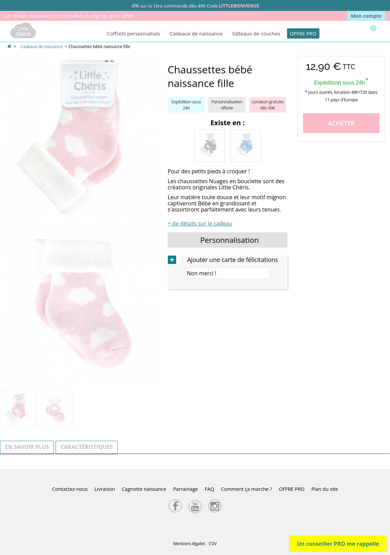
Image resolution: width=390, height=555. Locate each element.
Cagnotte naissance (144, 489)
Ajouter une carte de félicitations (232, 259)
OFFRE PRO (303, 33)
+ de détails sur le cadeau (200, 223)
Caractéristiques (87, 447)
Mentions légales (189, 543)
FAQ (209, 489)
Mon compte (366, 16)
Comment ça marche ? (246, 489)
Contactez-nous (70, 489)
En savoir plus (27, 447)
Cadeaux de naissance (196, 33)
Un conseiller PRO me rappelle (338, 543)
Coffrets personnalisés (133, 33)
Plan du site (324, 489)
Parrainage (185, 489)
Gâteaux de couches (256, 33)
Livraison (104, 489)
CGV (212, 543)
